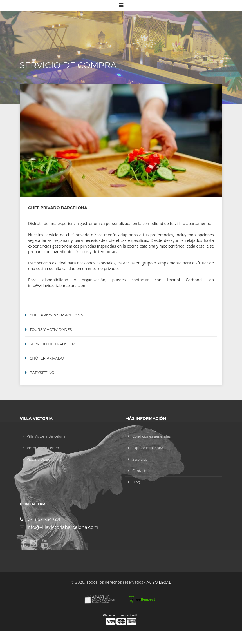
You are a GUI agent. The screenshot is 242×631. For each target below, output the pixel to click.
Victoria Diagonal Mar (45, 459)
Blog (136, 482)
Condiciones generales (151, 436)
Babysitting (42, 372)
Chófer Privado (47, 358)
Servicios (139, 459)
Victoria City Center (43, 447)
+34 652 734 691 (40, 519)
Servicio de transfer (52, 344)
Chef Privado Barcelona (56, 315)
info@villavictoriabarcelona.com (59, 527)
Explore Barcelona (147, 447)
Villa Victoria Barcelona (46, 436)
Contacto (140, 470)
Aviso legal (159, 582)
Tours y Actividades (51, 329)
